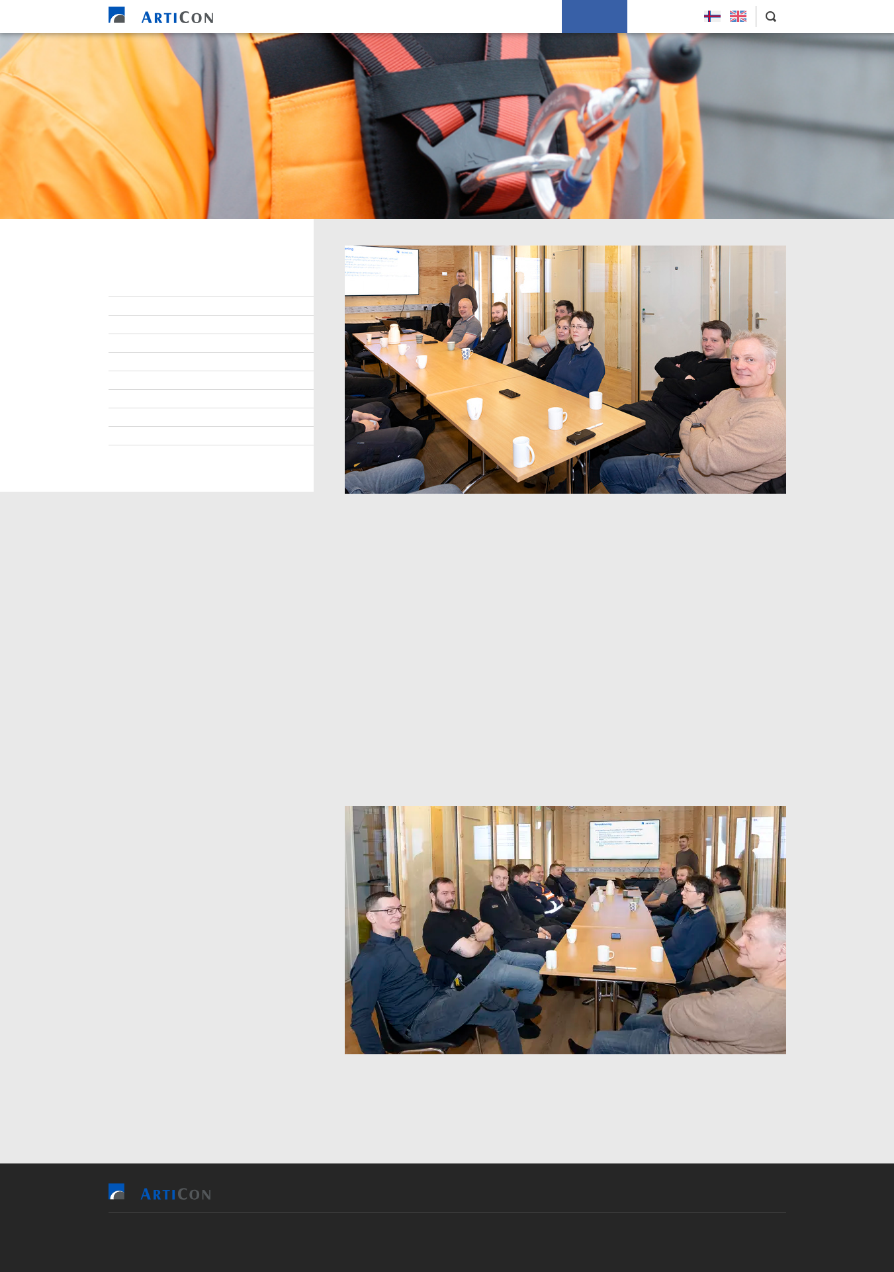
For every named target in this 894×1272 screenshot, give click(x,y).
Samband (148, 362)
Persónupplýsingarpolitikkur (195, 454)
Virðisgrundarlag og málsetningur (209, 380)
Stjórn (142, 288)
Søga (139, 436)
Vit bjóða (354, 16)
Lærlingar (151, 325)
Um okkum (594, 16)
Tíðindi (143, 417)
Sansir (524, 1242)
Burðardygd (155, 399)
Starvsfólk (153, 306)
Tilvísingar (419, 16)
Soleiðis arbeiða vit (508, 16)
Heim (303, 16)
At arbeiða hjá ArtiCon (178, 343)
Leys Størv (662, 16)
